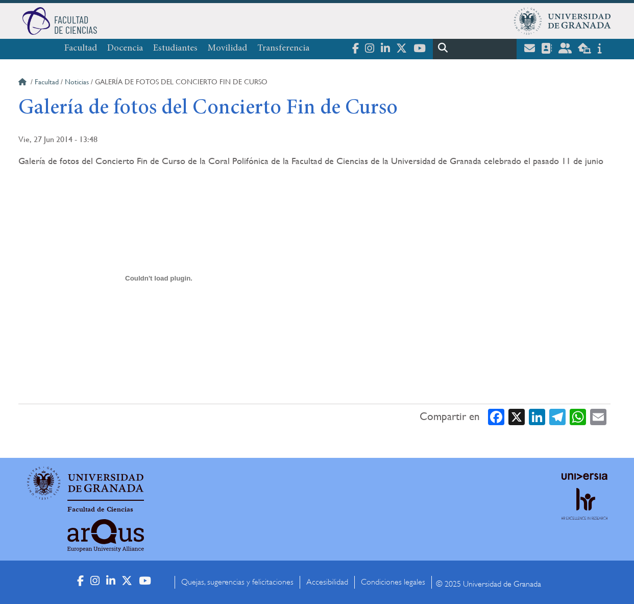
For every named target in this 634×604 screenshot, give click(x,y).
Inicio (23, 83)
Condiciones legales (393, 582)
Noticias (77, 82)
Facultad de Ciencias (100, 509)
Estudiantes (175, 48)
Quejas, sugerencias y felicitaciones (237, 582)
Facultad (80, 48)
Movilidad (227, 48)
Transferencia (283, 48)
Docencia (125, 48)
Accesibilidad (327, 582)
